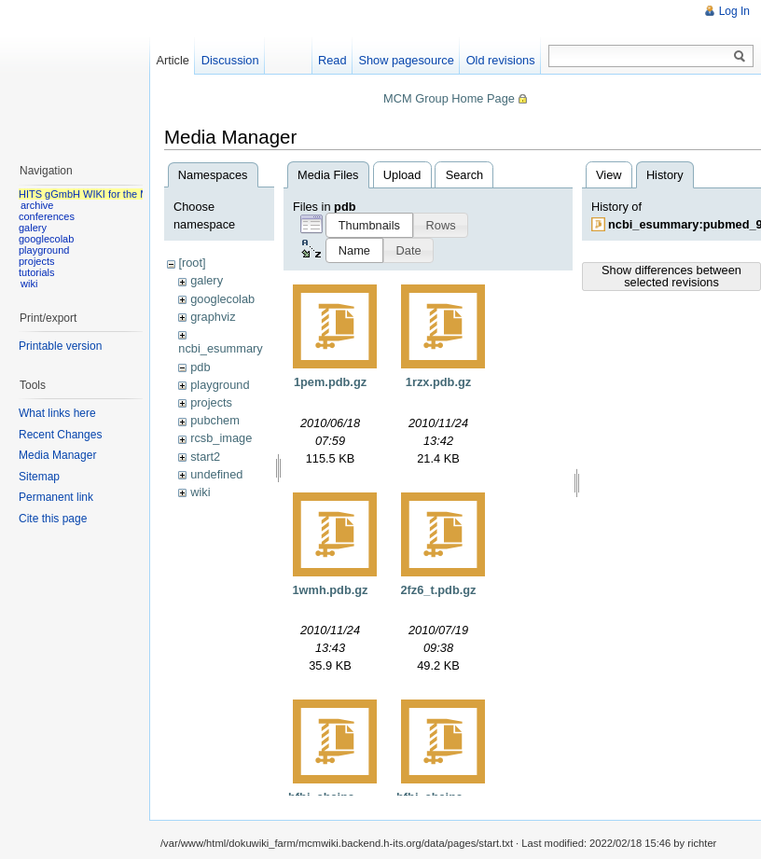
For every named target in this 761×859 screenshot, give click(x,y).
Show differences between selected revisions (671, 276)
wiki (200, 492)
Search (465, 175)
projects (211, 402)
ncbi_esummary (220, 348)
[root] (191, 263)
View (609, 175)
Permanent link (56, 497)
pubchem (215, 420)
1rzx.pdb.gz (438, 382)
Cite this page (53, 518)
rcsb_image (221, 438)
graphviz (212, 317)
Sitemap (39, 476)
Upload (402, 175)
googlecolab (222, 299)
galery (206, 280)
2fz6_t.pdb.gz (438, 590)
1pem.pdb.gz (330, 382)
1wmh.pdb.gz (329, 590)
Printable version (60, 346)
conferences (47, 216)
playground (219, 385)
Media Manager (57, 455)
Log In (734, 11)
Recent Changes (60, 434)
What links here (57, 413)
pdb (200, 367)
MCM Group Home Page (449, 98)
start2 (205, 457)
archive (37, 205)
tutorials (37, 272)
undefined (216, 474)
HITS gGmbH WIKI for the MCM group (106, 194)
